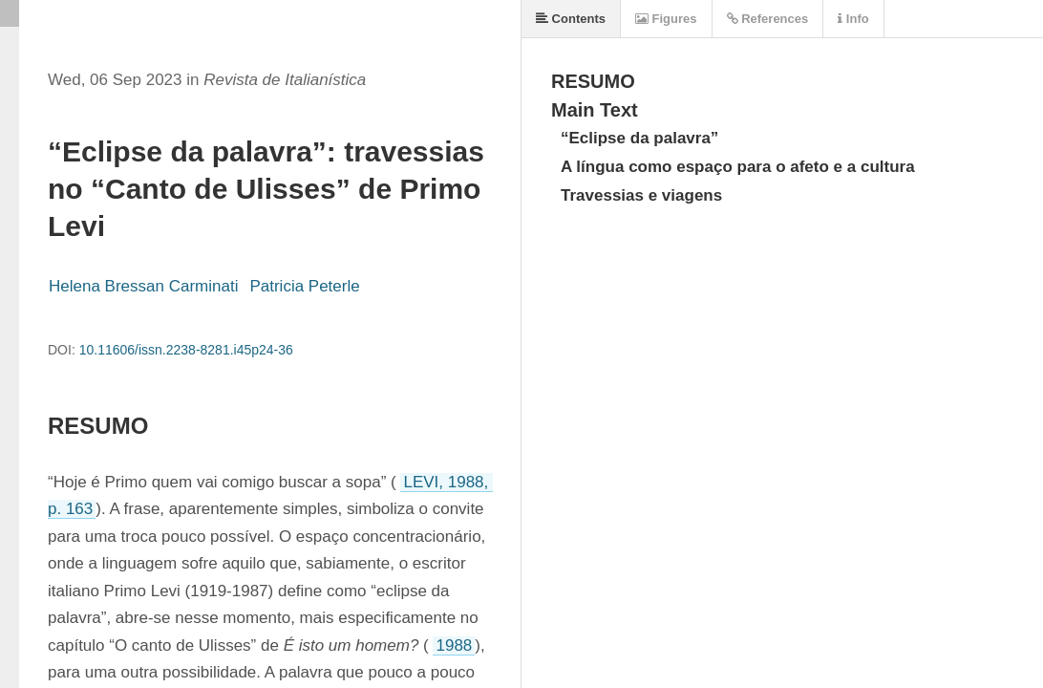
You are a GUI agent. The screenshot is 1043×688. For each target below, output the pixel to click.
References (768, 18)
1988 (454, 645)
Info (853, 18)
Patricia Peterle (304, 286)
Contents (571, 18)
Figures (666, 18)
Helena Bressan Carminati (143, 286)
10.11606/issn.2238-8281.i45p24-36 (186, 349)
